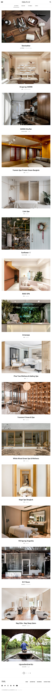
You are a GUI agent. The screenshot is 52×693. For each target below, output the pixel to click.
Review (27, 213)
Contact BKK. (47, 681)
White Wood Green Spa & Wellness (26, 458)
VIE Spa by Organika (26, 541)
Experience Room (27, 89)
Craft (29, 255)
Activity (16, 5)
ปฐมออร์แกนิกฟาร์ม (26, 664)
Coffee (29, 131)
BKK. (4, 681)
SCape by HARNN (26, 87)
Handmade (28, 584)
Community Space (28, 48)
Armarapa (26, 335)
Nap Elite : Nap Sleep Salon (26, 623)
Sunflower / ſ (26, 252)
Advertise (32, 681)
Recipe (23, 5)
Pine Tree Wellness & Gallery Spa (26, 376)
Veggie (28, 666)
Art (27, 378)
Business (39, 681)
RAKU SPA (26, 293)
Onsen (27, 172)
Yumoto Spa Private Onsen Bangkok (26, 170)
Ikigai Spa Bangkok (26, 499)
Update (28, 625)
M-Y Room (26, 582)
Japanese (27, 296)
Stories (30, 5)
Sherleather (26, 45)
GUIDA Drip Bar (26, 129)
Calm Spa (26, 211)
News (36, 5)
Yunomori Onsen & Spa (26, 417)
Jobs (26, 681)
